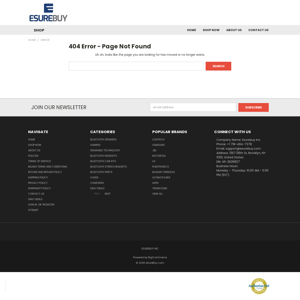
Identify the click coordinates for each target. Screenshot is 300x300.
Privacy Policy (38, 182)
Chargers (97, 182)
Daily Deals (35, 199)
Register (48, 204)
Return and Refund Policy (45, 172)
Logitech (158, 139)
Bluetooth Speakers (103, 139)
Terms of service (39, 161)
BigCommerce (157, 257)
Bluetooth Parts (101, 172)
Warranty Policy (39, 188)
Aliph (155, 182)
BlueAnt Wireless (163, 172)
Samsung (158, 144)
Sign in (33, 204)
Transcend (159, 188)
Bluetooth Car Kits (103, 161)
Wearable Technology (105, 150)
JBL (154, 150)
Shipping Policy (38, 177)
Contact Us (258, 30)
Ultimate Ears (161, 177)
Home (191, 30)
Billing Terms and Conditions (47, 166)
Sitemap (33, 210)
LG (153, 161)
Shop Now (211, 30)
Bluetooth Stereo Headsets (108, 166)
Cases (94, 177)
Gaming (95, 144)
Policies (33, 155)
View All (157, 193)
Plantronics (160, 166)
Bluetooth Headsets (103, 155)
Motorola (159, 155)
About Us (234, 30)
